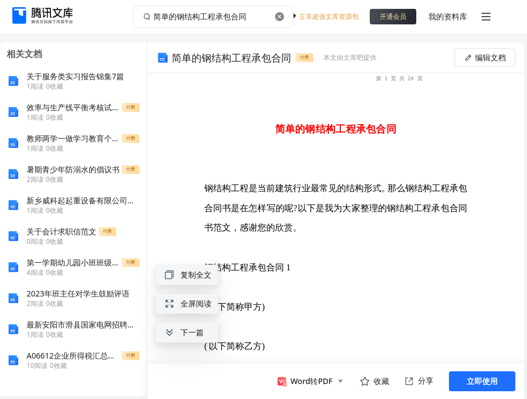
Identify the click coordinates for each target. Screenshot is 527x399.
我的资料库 (447, 16)
